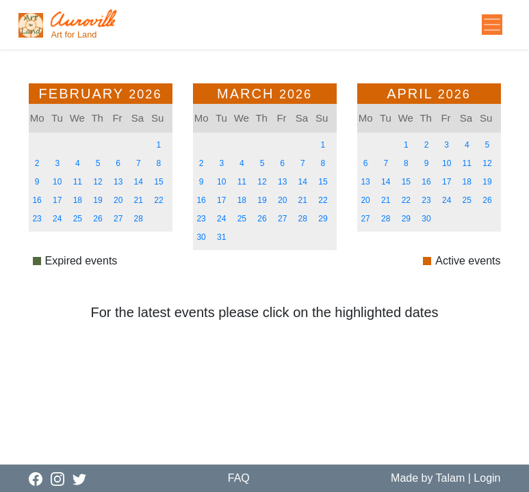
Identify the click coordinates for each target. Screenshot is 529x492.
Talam (450, 478)
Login (487, 478)
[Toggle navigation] (492, 24)
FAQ (239, 478)
